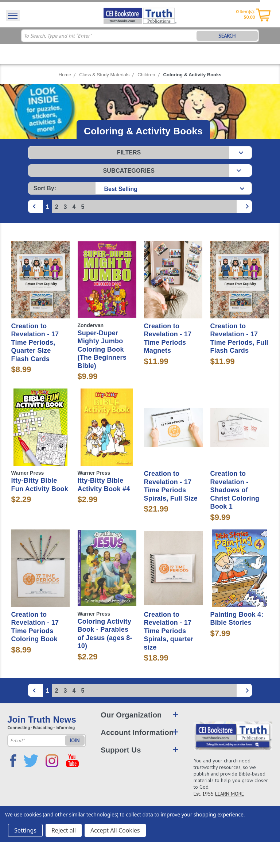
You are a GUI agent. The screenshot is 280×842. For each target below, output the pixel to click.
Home (65, 74)
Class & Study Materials (104, 74)
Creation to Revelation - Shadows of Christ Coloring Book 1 (235, 490)
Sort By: (45, 188)
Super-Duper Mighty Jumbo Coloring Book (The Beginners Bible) (102, 349)
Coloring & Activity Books (192, 74)
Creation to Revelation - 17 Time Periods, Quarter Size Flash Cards (35, 342)
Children (146, 74)
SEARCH (227, 35)
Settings (25, 830)
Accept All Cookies (115, 830)
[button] (140, 152)
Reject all (63, 830)
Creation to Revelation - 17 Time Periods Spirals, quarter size (169, 631)
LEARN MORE (229, 794)
